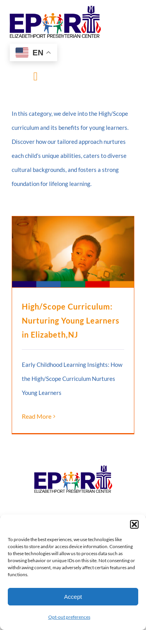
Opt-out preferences (69, 617)
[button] (134, 524)
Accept (73, 596)
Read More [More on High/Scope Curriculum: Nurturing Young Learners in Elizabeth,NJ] (36, 416)
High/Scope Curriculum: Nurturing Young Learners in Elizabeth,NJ (71, 320)
